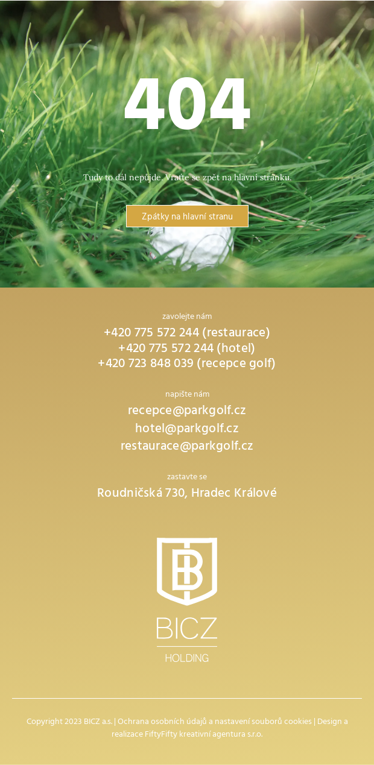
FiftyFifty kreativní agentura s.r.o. (203, 735)
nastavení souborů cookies (263, 722)
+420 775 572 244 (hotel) (186, 350)
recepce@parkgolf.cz (187, 412)
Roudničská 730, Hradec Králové (187, 494)
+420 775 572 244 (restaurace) (187, 334)
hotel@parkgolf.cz (187, 430)
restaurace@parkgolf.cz (187, 447)
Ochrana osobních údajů (162, 722)
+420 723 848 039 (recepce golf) (187, 365)
